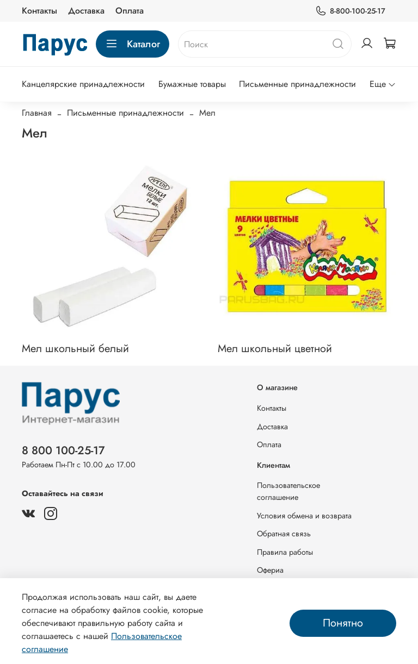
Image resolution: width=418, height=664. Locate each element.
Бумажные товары (192, 84)
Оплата (129, 10)
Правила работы (285, 552)
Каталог (132, 44)
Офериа (270, 570)
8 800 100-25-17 (63, 450)
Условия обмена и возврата (304, 515)
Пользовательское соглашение (288, 491)
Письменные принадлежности (297, 84)
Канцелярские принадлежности (83, 84)
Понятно (343, 623)
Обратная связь (284, 533)
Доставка (86, 10)
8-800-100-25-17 (350, 11)
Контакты (39, 10)
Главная (37, 113)
